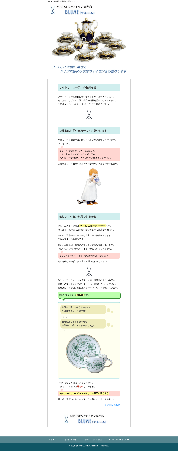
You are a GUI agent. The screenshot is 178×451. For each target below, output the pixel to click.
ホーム (53, 440)
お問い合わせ (112, 405)
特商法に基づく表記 (93, 440)
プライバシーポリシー (119, 440)
